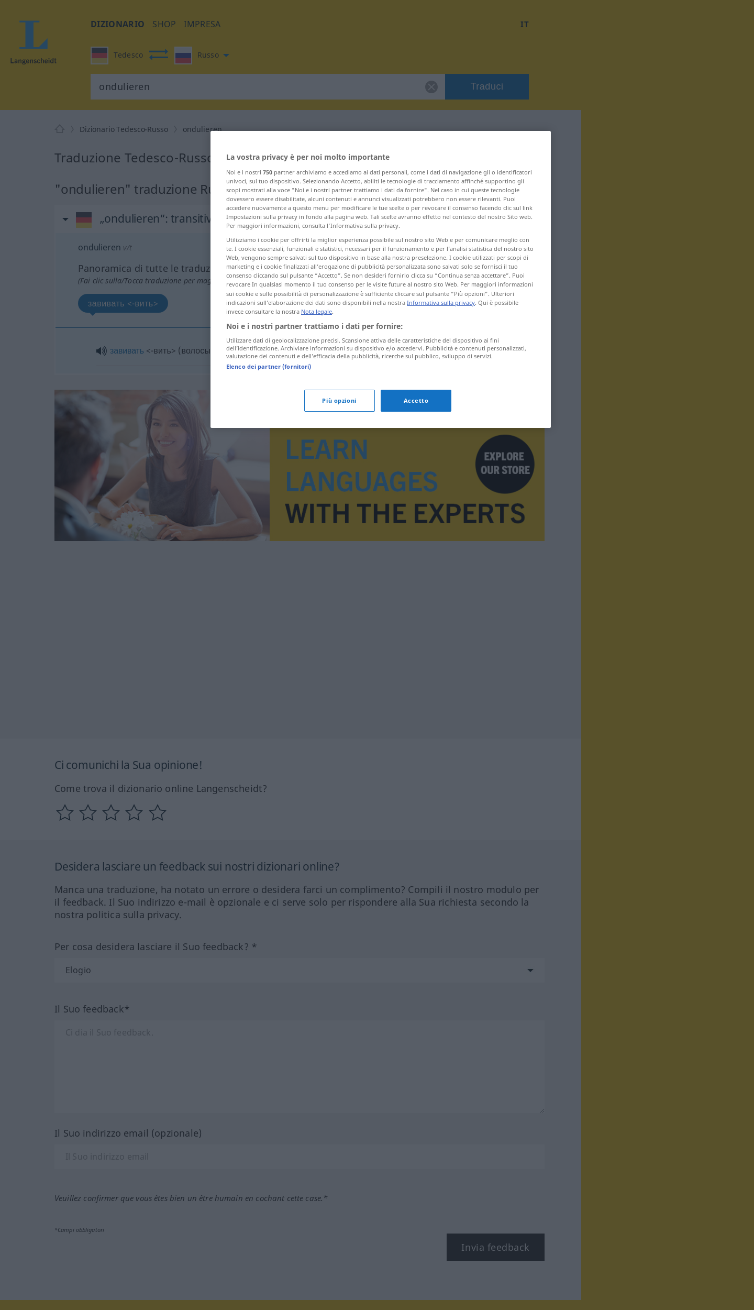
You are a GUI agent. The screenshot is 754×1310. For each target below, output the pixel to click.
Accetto (416, 400)
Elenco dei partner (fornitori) (268, 366)
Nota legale (316, 311)
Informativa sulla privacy (441, 302)
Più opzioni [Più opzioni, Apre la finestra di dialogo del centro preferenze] (339, 400)
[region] (380, 279)
